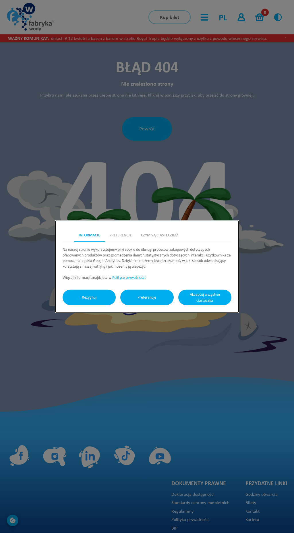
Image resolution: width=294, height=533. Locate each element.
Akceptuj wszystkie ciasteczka (204, 297)
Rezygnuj (89, 297)
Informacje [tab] (89, 235)
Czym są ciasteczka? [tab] (159, 235)
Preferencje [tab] (120, 235)
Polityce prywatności (128, 277)
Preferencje (146, 297)
